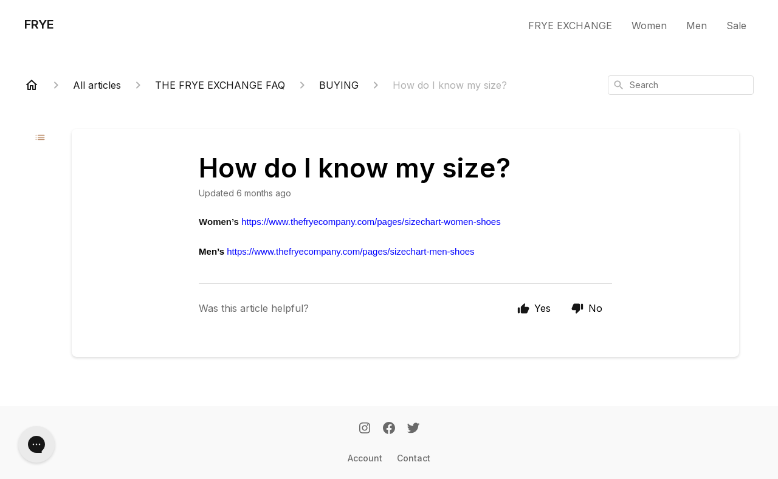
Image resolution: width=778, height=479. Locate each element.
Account (365, 458)
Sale (736, 25)
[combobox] (681, 85)
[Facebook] (389, 429)
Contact (413, 458)
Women (649, 25)
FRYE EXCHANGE (570, 25)
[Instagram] (364, 429)
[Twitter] (413, 429)
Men (696, 25)
